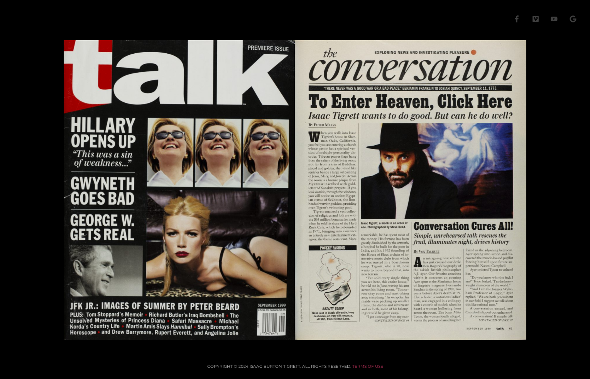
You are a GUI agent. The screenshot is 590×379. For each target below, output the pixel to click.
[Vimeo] (535, 18)
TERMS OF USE (367, 366)
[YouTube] (554, 18)
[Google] (573, 18)
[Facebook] (516, 18)
